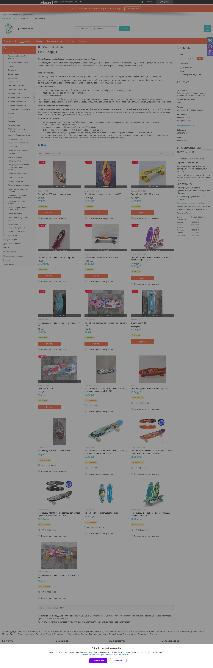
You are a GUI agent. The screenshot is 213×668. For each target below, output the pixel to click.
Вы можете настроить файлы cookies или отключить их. (105, 655)
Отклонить (118, 661)
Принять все (98, 661)
